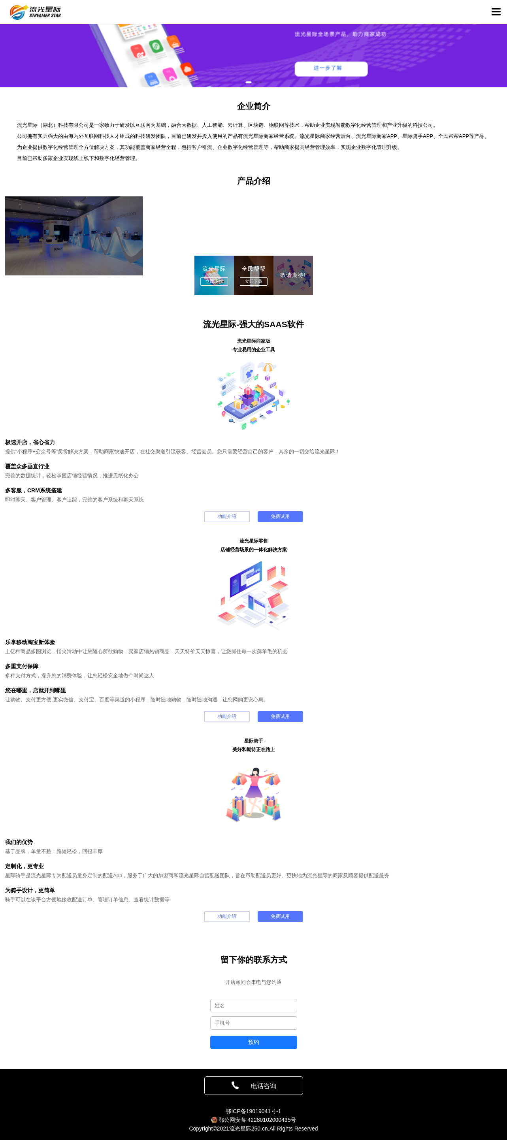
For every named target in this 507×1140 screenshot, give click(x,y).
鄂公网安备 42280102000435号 (257, 1120)
